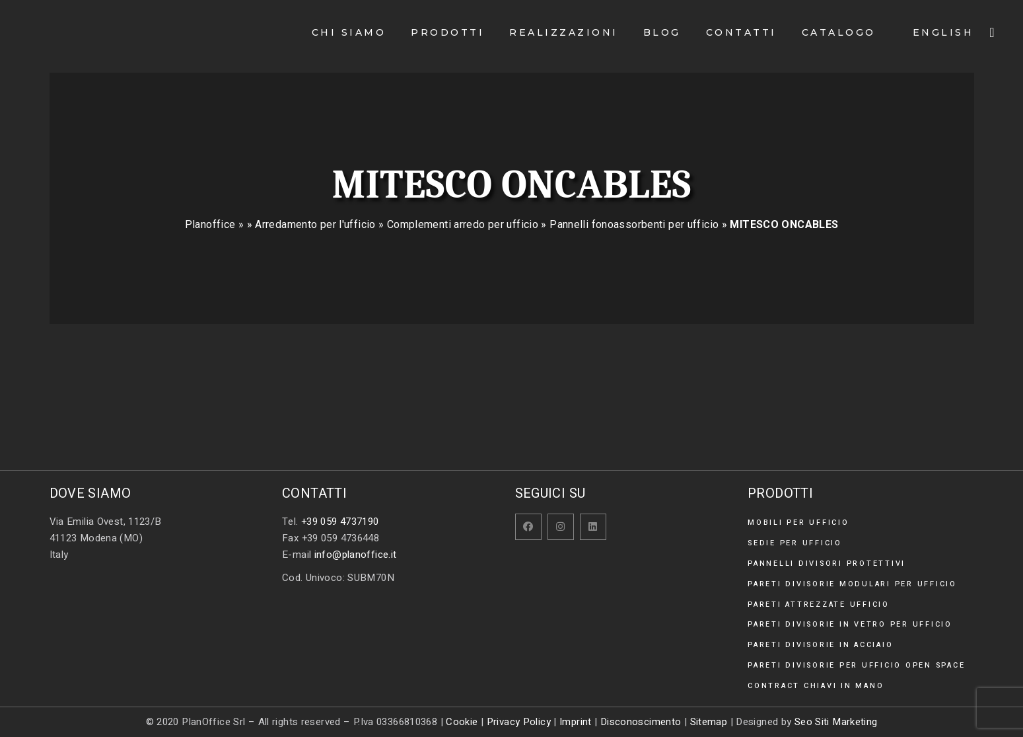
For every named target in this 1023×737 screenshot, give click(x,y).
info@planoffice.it (355, 554)
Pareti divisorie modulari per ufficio (852, 584)
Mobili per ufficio (798, 522)
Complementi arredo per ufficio (462, 224)
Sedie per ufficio (795, 543)
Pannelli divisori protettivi (826, 563)
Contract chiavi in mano (816, 685)
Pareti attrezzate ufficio (819, 604)
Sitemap (709, 722)
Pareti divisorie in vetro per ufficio (850, 624)
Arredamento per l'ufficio (315, 224)
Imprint (575, 722)
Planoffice (210, 224)
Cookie (461, 722)
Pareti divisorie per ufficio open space (856, 665)
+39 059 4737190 (340, 521)
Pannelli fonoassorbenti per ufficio (634, 224)
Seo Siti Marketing (836, 722)
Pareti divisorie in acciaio (820, 644)
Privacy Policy (519, 722)
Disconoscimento (641, 722)
